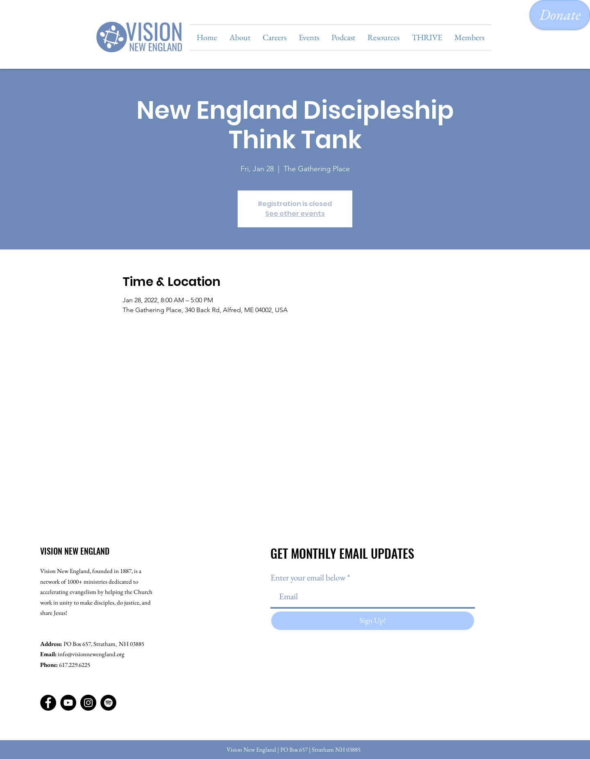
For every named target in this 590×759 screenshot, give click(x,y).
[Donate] (560, 14)
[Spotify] (108, 703)
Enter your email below (307, 577)
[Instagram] (88, 703)
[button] (239, 37)
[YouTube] (68, 703)
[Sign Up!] (372, 621)
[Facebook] (48, 703)
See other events (295, 213)
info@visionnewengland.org (91, 654)
